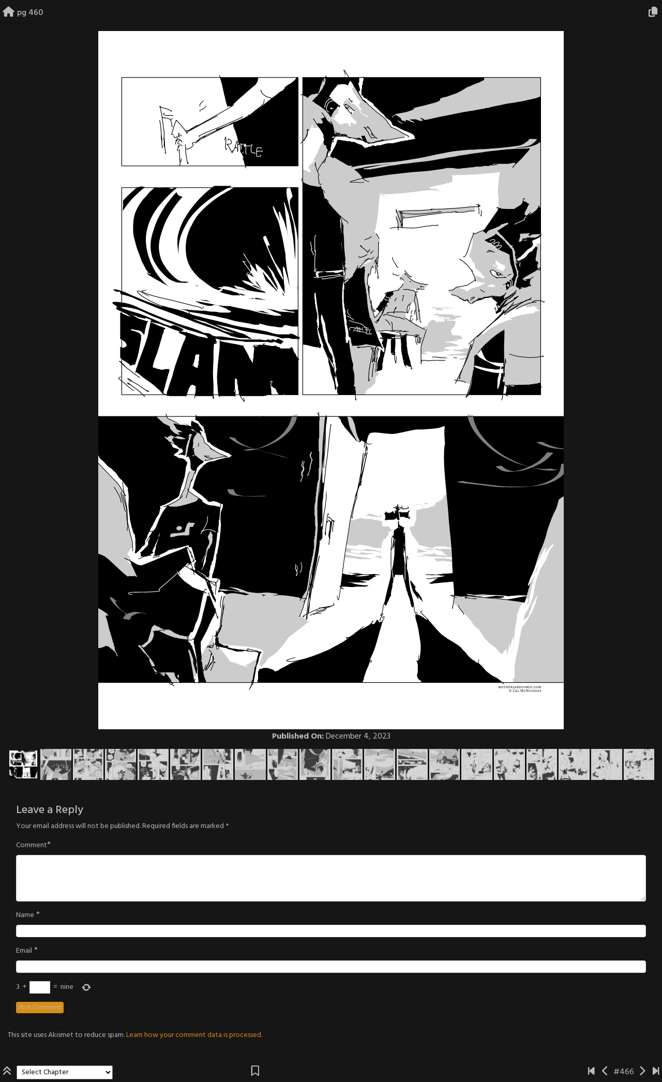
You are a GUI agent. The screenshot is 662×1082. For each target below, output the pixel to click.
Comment (31, 845)
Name (25, 915)
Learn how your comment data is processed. (194, 1035)
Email (24, 951)
